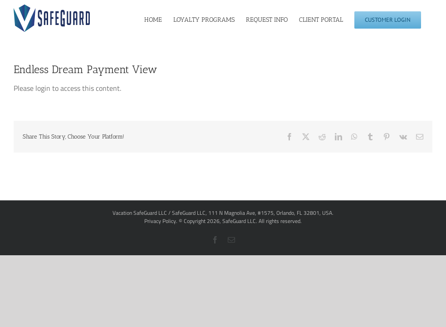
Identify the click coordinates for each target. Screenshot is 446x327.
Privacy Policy (160, 221)
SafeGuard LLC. (239, 221)
